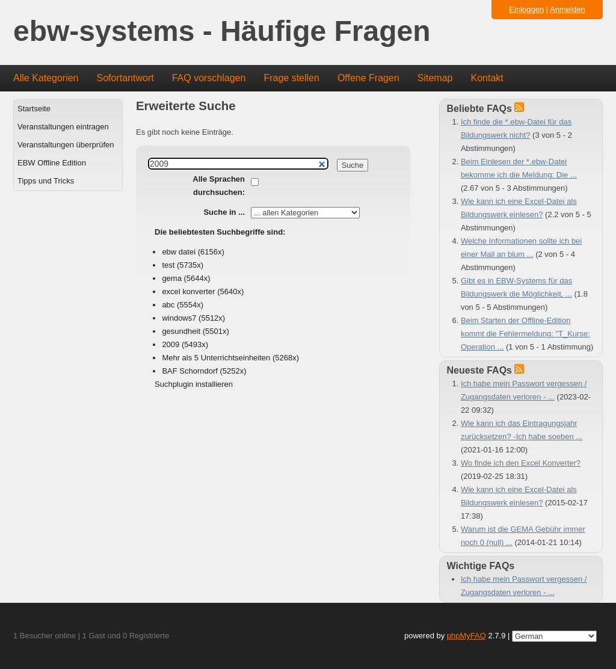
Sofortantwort (125, 78)
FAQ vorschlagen (209, 78)
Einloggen (526, 9)
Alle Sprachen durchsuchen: (218, 185)
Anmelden (567, 9)
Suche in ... (224, 212)
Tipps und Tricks (45, 180)
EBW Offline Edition (51, 162)
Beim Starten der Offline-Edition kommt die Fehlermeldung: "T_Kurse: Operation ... (525, 333)
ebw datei (179, 251)
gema (172, 278)
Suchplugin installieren (194, 384)
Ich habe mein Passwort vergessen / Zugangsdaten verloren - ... (524, 586)
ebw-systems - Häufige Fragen (222, 31)
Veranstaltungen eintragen (63, 126)
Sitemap (435, 78)
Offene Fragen (368, 78)
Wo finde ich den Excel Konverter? (521, 462)
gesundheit (181, 331)
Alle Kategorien (46, 78)
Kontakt (487, 78)
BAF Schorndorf (190, 370)
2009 (170, 344)
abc (168, 304)
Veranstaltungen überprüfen (65, 144)
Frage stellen (291, 78)
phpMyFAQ (466, 635)
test (168, 265)
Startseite (34, 108)
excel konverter (188, 291)
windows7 (179, 317)
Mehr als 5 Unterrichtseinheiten (216, 357)
